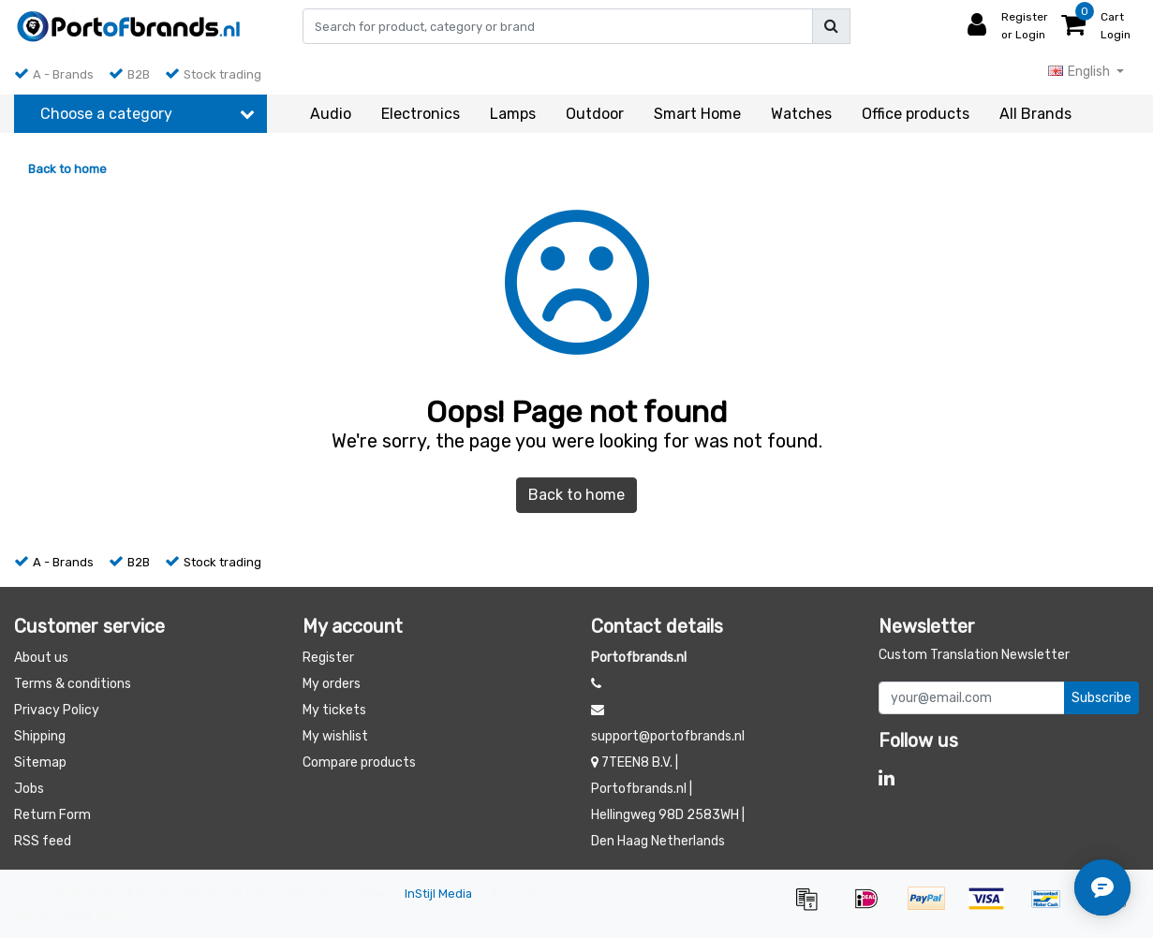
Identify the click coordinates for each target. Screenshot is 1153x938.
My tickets (334, 710)
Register (328, 658)
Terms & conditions (72, 684)
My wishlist (335, 736)
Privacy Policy (56, 710)
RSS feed (42, 841)
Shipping (40, 736)
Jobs (29, 789)
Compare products (359, 762)
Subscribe (1101, 698)
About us (41, 658)
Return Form (52, 815)
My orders (332, 684)
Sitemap (40, 762)
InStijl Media (438, 894)
